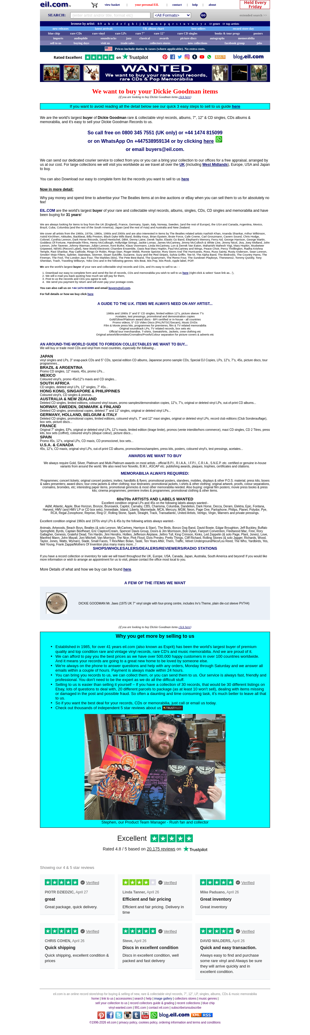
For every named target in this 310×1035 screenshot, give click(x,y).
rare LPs (120, 33)
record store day (243, 28)
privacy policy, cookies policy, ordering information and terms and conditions (169, 1022)
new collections (197, 43)
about (212, 4)
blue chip (54, 33)
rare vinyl (98, 33)
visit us (105, 43)
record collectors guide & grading (152, 1003)
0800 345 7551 (138, 132)
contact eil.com (159, 1007)
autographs (217, 38)
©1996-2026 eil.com (103, 1022)
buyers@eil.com (164, 149)
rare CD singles (187, 33)
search (138, 998)
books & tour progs (227, 33)
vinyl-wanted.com (120, 1007)
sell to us (55, 43)
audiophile (81, 38)
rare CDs (76, 33)
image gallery (163, 998)
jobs (259, 43)
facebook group (235, 43)
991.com (140, 1007)
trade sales (127, 43)
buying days (81, 43)
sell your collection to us (111, 1003)
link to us (107, 998)
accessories (124, 998)
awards (164, 38)
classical (144, 38)
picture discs (188, 38)
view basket (112, 4)
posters (258, 33)
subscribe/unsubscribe (186, 1007)
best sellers (198, 28)
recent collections (188, 1003)
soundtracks (108, 38)
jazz (128, 38)
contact (177, 4)
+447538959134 (152, 141)
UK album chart (153, 28)
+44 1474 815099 (204, 132)
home (95, 998)
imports (58, 38)
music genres (208, 998)
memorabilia (246, 38)
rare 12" (159, 33)
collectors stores (160, 43)
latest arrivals (104, 28)
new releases (61, 28)
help (195, 4)
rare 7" (140, 33)
